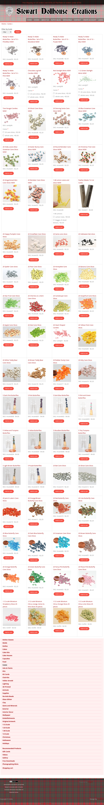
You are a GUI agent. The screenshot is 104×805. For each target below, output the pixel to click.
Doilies (5, 646)
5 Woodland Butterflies (61, 430)
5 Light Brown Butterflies (11, 466)
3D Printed (7, 687)
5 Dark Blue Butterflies (61, 395)
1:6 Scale (6, 734)
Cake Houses (7, 655)
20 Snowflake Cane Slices (37, 234)
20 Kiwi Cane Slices (34, 325)
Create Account (89, 20)
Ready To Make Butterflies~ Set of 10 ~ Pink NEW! (11, 73)
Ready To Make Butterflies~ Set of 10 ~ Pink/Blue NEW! (11, 39)
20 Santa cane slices (60, 234)
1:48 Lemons (57, 214)
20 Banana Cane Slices (86, 267)
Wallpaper (6, 715)
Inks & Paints (7, 668)
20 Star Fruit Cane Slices (11, 296)
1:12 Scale (6, 724)
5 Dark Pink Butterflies (11, 395)
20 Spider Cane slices (10, 267)
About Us (45, 20)
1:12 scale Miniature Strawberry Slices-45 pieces (10, 604)
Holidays (6, 743)
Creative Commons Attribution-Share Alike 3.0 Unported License (13, 789)
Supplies (6, 693)
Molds (5, 643)
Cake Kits (6, 652)
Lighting (6, 684)
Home (29, 20)
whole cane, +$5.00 (37, 97)
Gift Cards (6, 752)
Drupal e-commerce (46, 803)
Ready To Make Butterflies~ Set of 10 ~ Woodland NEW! (36, 39)
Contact (77, 20)
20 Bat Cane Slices (59, 466)
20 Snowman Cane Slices (62, 533)
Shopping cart (8, 768)
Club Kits (6, 677)
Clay (4, 702)
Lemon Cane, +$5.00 (62, 217)
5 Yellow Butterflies (35, 430)
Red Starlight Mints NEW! (62, 71)
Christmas (6, 737)
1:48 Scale (6, 731)
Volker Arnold (8, 681)
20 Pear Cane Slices (35, 267)
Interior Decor (8, 712)
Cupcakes (6, 659)
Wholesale (67, 20)
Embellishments (9, 718)
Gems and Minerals (10, 706)
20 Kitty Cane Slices (85, 360)
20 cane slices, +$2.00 (38, 94)
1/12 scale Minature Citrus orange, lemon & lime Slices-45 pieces (36, 604)
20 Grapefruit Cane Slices (87, 296)
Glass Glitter (7, 699)
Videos (5, 755)
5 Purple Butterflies (35, 466)
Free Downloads (9, 761)
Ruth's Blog (56, 20)
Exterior (6, 709)
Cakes (5, 649)
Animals (6, 690)
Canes (9, 24)
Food (4, 662)
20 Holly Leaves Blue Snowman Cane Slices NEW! (10, 149)
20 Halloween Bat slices (86, 234)
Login (100, 20)
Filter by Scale (7, 29)
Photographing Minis (10, 764)
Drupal (90, 782)
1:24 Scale (6, 728)
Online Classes (8, 640)
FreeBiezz (100, 799)
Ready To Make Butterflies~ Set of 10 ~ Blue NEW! (86, 39)
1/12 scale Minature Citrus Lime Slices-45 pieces (85, 604)
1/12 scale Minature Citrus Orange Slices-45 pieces (61, 604)
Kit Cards (6, 674)
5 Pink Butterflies (34, 395)
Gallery (5, 758)
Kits (4, 671)
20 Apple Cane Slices (10, 325)
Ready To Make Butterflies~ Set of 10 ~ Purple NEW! (61, 39)
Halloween (7, 740)
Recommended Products (12, 748)
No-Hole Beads (8, 696)
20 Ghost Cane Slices (85, 466)
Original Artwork (9, 721)
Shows (36, 20)
